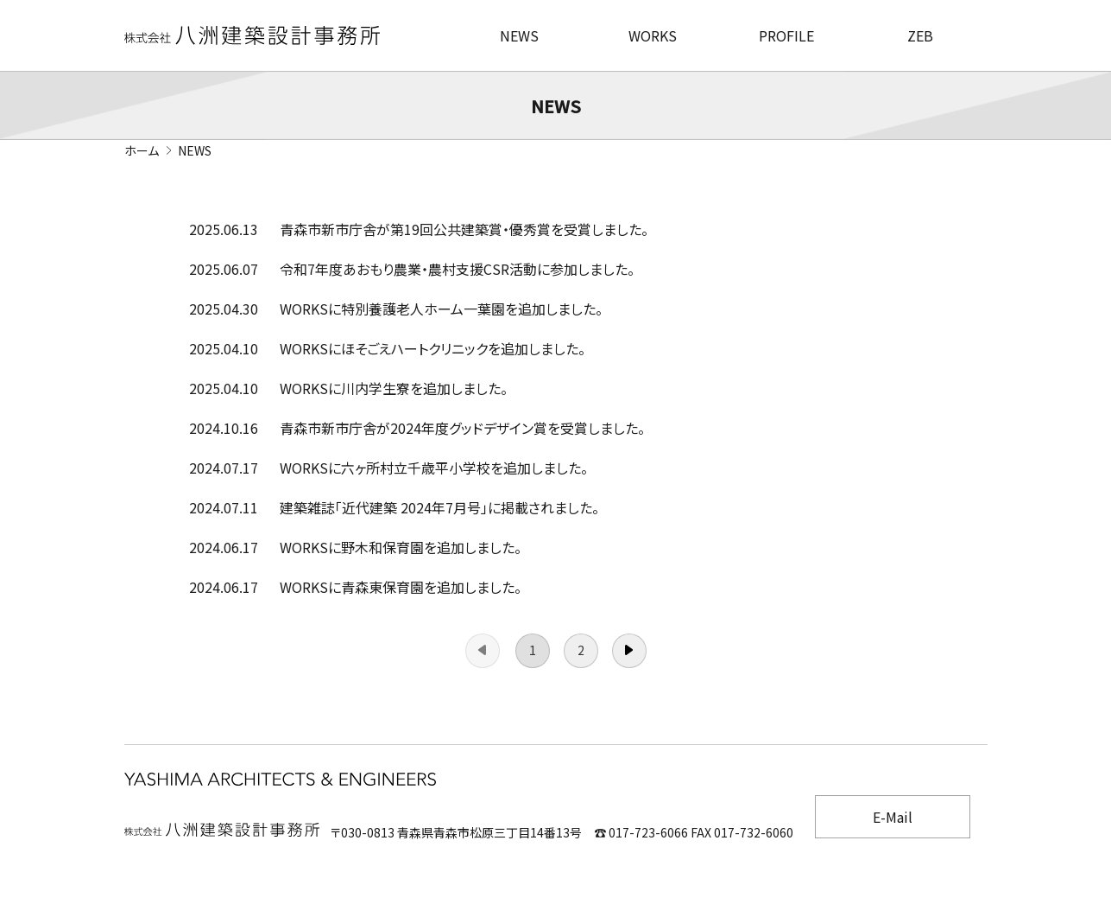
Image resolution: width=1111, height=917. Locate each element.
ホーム (141, 150)
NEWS (519, 35)
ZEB (920, 35)
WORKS (652, 35)
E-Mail (892, 816)
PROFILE (786, 35)
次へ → (629, 651)
